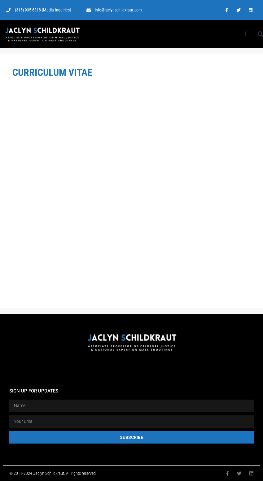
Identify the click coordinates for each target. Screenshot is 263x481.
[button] (246, 34)
